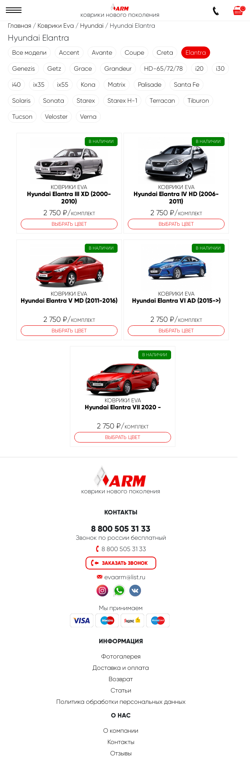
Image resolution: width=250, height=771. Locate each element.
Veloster (56, 116)
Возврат (121, 679)
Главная (19, 25)
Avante (102, 52)
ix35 (39, 84)
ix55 (62, 84)
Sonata (53, 100)
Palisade (149, 84)
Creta (165, 52)
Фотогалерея (121, 656)
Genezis (23, 68)
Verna (88, 116)
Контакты (120, 742)
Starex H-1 (122, 100)
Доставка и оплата (121, 667)
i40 (16, 84)
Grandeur (118, 68)
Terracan (162, 100)
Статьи (121, 690)
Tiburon (198, 100)
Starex (86, 100)
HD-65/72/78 (163, 68)
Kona (88, 84)
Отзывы (121, 753)
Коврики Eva (56, 25)
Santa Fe (186, 84)
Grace (83, 68)
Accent (69, 52)
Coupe (134, 52)
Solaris (21, 100)
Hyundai (92, 25)
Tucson (22, 116)
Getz (54, 68)
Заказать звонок (125, 563)
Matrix (116, 84)
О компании (120, 730)
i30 (220, 68)
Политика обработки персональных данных (121, 701)
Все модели (29, 52)
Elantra (196, 52)
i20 (199, 68)
